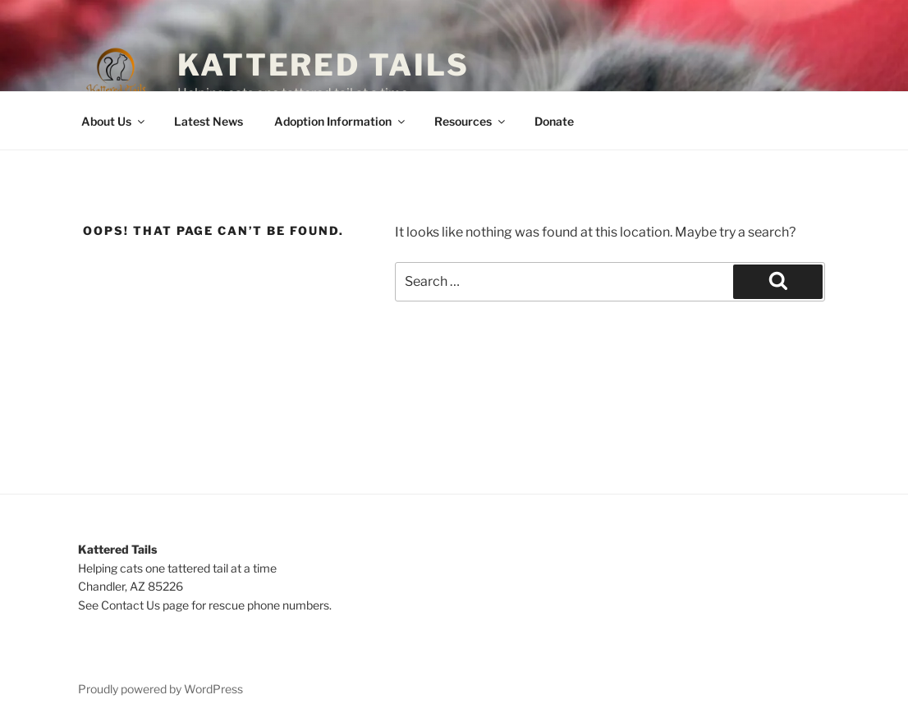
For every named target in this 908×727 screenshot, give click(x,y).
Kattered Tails (323, 65)
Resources (470, 121)
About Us (114, 121)
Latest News (208, 121)
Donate (554, 121)
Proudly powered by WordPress (160, 689)
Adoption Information (340, 121)
